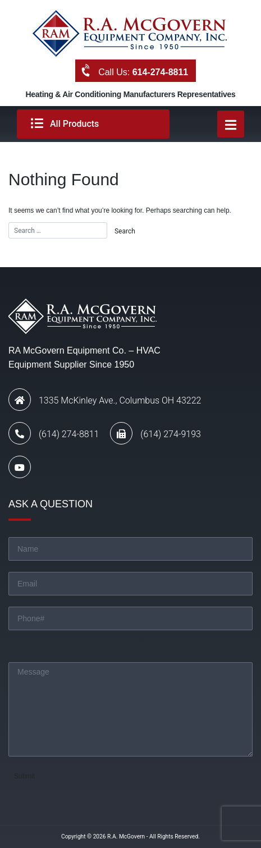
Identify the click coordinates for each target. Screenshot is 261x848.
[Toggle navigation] (230, 124)
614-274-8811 (160, 72)
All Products (65, 123)
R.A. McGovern (126, 836)
